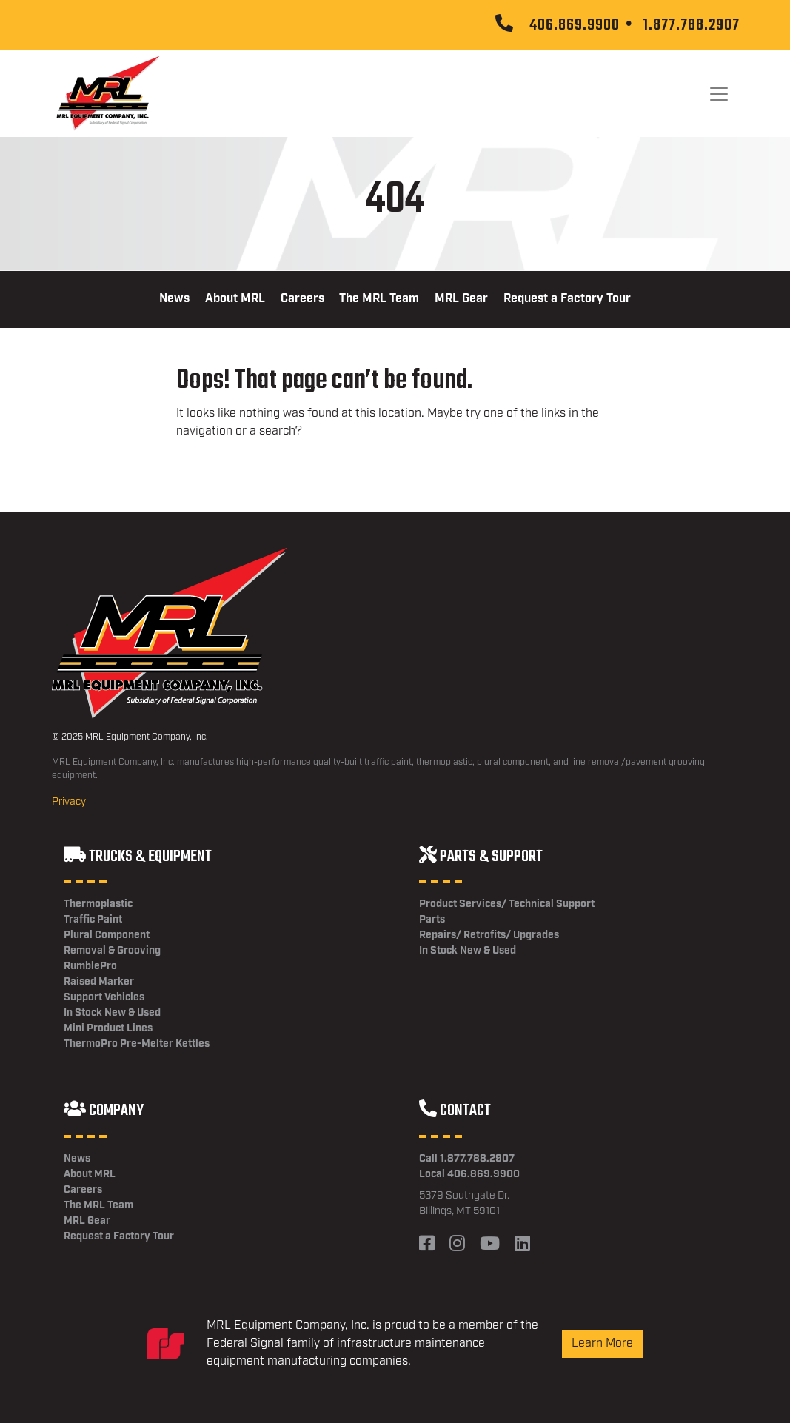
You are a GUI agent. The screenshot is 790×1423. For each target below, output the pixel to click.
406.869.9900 (574, 25)
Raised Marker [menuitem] (99, 981)
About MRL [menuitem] (235, 299)
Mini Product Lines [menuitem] (108, 1028)
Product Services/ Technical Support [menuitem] (507, 904)
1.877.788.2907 (691, 25)
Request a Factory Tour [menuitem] (567, 299)
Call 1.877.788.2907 (467, 1158)
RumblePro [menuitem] (90, 966)
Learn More (602, 1343)
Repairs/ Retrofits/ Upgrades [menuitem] (489, 935)
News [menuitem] (174, 299)
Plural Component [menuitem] (107, 935)
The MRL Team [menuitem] (379, 299)
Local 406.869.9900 (469, 1174)
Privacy (69, 801)
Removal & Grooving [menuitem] (112, 950)
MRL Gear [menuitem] (461, 299)
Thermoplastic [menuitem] (98, 904)
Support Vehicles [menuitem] (104, 997)
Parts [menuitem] (432, 919)
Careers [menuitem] (302, 299)
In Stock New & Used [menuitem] (112, 1012)
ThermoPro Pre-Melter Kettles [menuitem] (137, 1044)
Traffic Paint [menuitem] (93, 919)
